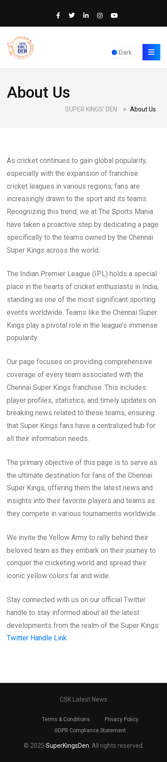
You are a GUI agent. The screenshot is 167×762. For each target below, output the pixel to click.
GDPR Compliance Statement (90, 730)
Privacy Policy (121, 719)
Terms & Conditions (66, 719)
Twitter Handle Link (37, 638)
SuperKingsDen (67, 745)
